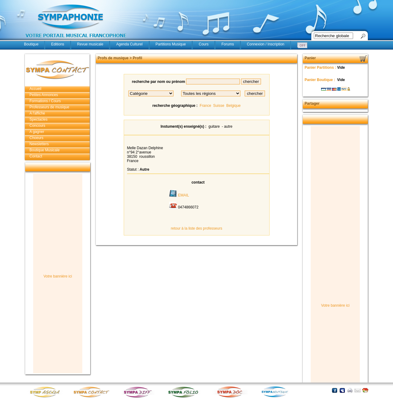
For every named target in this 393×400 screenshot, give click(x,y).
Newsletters (39, 144)
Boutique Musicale (44, 150)
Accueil (35, 89)
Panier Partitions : (321, 67)
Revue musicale (90, 44)
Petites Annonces (43, 95)
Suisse (218, 105)
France (205, 105)
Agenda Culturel (129, 44)
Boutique (31, 44)
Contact (35, 156)
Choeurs (36, 138)
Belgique (233, 105)
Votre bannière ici (58, 276)
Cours (203, 44)
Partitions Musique (171, 44)
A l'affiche (37, 113)
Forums (227, 44)
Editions (57, 44)
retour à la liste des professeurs (196, 228)
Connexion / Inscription (265, 44)
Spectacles (38, 119)
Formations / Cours (45, 101)
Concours (37, 125)
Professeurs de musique (49, 107)
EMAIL (183, 195)
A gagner (36, 132)
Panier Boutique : (320, 80)
